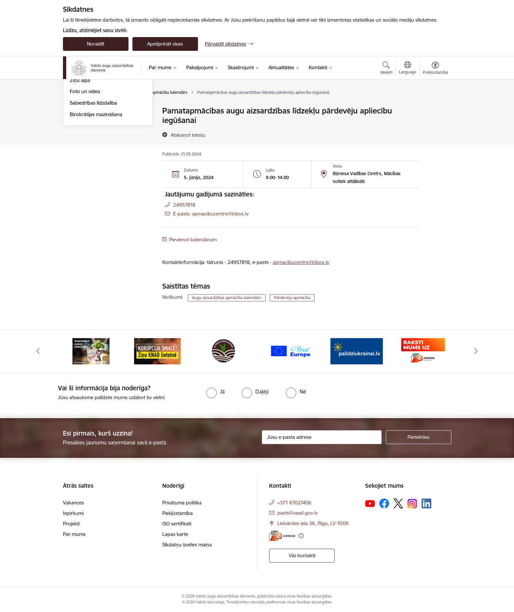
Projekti (71, 523)
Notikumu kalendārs (92, 122)
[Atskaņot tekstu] (188, 135)
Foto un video (85, 162)
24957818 (184, 205)
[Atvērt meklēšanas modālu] (386, 69)
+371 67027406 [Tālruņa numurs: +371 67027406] (294, 503)
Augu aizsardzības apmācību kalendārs (101, 136)
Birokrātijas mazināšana (96, 185)
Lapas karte (175, 534)
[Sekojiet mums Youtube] (370, 503)
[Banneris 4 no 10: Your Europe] (290, 351)
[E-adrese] (282, 535)
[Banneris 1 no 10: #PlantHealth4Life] (90, 351)
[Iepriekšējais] (38, 351)
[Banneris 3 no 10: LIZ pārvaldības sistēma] (224, 351)
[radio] (215, 392)
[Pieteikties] (418, 437)
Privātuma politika (182, 503)
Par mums (74, 534)
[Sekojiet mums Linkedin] (426, 503)
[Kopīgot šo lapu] (435, 124)
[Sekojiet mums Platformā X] (398, 503)
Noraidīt (95, 44)
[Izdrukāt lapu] (435, 108)
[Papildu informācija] (301, 535)
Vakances (73, 503)
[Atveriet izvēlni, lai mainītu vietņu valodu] (408, 68)
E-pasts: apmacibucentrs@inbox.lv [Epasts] (210, 214)
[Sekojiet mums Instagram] (412, 503)
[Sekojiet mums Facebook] (384, 503)
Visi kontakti (302, 555)
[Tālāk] (476, 351)
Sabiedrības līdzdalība (93, 173)
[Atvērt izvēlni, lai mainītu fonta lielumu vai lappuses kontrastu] (435, 69)
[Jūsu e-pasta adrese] (322, 437)
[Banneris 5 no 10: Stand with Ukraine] (356, 351)
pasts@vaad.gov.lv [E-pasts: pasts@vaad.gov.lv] (297, 513)
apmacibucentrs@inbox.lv (301, 262)
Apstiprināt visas (165, 44)
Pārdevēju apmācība (292, 297)
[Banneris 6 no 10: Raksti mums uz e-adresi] (423, 351)
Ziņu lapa (80, 151)
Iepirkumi (73, 513)
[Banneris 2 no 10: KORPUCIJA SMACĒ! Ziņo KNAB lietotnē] (157, 351)
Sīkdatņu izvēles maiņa (187, 544)
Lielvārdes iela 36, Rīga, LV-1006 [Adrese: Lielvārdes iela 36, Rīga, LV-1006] (313, 523)
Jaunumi (79, 111)
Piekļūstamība (177, 513)
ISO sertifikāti (176, 523)
